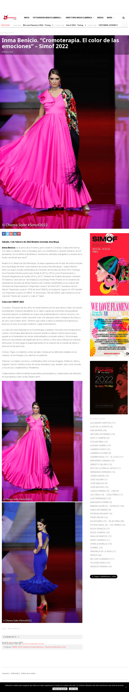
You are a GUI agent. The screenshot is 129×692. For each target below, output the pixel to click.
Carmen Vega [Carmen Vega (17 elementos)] (99, 457)
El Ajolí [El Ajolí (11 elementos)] (116, 457)
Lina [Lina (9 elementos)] (115, 491)
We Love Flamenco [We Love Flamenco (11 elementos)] (102, 559)
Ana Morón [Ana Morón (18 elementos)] (98, 430)
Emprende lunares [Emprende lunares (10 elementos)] (102, 460)
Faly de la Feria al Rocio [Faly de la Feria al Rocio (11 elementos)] (105, 468)
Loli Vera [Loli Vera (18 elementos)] (97, 495)
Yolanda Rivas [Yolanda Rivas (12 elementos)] (100, 563)
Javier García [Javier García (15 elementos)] (99, 476)
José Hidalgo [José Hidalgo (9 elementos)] (98, 483)
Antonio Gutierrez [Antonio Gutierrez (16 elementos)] (102, 434)
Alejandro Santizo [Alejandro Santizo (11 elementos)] (103, 423)
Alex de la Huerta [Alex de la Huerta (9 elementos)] (101, 426)
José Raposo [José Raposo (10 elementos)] (99, 487)
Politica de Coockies (28, 673)
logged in (11, 642)
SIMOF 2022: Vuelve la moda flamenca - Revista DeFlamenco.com (39, 647)
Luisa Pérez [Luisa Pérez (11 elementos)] (114, 495)
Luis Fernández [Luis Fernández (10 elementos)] (100, 498)
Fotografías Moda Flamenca (47, 18)
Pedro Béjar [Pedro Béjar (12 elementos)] (99, 517)
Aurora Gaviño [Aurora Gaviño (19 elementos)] (100, 445)
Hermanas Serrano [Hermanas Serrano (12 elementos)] (102, 472)
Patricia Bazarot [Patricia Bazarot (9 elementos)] (101, 513)
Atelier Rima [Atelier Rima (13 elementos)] (99, 442)
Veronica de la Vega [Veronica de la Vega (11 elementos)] (103, 551)
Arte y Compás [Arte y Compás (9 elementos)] (99, 438)
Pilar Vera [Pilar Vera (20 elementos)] (116, 521)
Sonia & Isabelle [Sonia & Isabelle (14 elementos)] (101, 544)
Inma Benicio (14, 628)
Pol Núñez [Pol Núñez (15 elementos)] (117, 525)
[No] (126, 687)
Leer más (73, 689)
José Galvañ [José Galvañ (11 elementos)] (99, 479)
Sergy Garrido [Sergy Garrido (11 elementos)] (100, 540)
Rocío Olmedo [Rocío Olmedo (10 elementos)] (100, 532)
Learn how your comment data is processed (33, 643)
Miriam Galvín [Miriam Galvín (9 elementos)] (99, 506)
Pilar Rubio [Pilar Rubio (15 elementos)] (98, 521)
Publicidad (15, 673)
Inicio (26, 18)
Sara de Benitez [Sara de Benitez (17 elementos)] (100, 536)
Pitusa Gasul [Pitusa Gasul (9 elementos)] (99, 525)
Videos (100, 18)
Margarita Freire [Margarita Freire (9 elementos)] (101, 502)
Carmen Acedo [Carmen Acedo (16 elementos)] (100, 449)
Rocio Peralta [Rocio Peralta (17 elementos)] (100, 529)
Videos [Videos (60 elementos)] (96, 555)
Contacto (5, 673)
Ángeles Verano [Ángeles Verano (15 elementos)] (101, 566)
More (110, 18)
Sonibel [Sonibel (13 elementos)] (96, 547)
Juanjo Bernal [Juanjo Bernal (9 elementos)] (99, 491)
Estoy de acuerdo (60, 689)
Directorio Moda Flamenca (80, 18)
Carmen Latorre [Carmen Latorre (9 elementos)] (100, 453)
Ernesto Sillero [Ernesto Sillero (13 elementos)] (101, 464)
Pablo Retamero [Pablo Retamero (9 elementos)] (100, 510)
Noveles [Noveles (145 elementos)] (117, 506)
